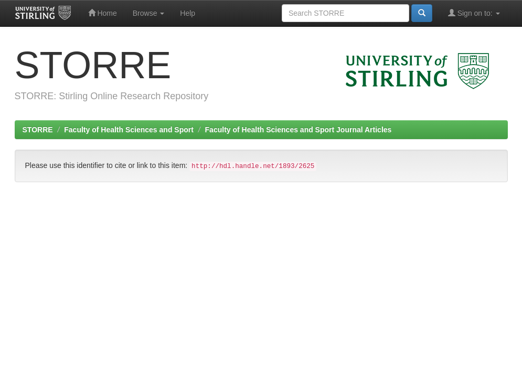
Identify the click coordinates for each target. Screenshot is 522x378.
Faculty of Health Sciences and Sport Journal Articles (298, 129)
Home (102, 12)
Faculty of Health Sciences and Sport (129, 129)
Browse (149, 13)
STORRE (38, 129)
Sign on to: (474, 12)
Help (187, 13)
